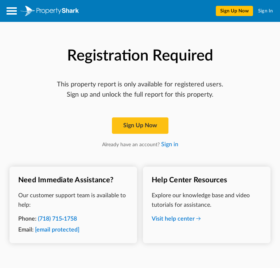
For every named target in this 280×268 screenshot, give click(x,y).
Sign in (169, 144)
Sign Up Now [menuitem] (234, 11)
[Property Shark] (49, 11)
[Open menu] (12, 11)
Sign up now (140, 125)
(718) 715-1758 (57, 219)
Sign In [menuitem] (265, 11)
